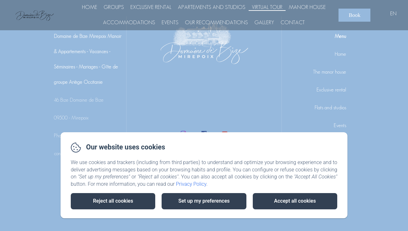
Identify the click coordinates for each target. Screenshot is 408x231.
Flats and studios (330, 107)
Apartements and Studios (211, 7)
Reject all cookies (113, 201)
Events (170, 22)
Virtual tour (267, 7)
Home (89, 7)
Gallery (264, 22)
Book (355, 15)
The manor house (329, 72)
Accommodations (129, 22)
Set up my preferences (203, 201)
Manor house (307, 7)
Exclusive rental (150, 7)
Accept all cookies (295, 201)
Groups (114, 7)
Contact (292, 22)
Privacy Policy (191, 184)
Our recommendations (216, 22)
